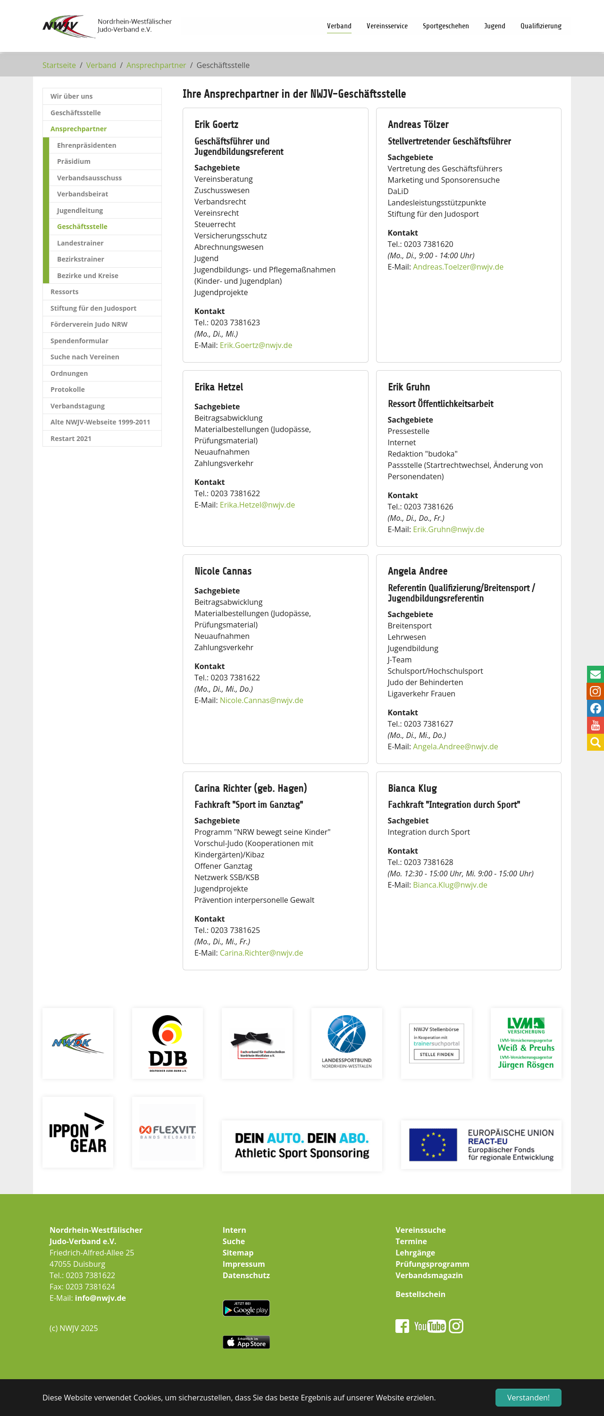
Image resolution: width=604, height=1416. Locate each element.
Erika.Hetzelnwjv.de (257, 505)
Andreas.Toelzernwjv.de (458, 267)
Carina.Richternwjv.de (261, 953)
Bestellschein (420, 1294)
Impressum (244, 1264)
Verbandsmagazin (429, 1275)
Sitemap (238, 1252)
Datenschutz (246, 1275)
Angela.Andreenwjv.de (455, 746)
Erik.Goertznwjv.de (256, 345)
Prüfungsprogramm (432, 1264)
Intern (234, 1230)
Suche (234, 1241)
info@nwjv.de (100, 1298)
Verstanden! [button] (528, 1397)
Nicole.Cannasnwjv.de (261, 700)
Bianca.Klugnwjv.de (450, 885)
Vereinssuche (420, 1230)
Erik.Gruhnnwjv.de (448, 529)
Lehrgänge (415, 1252)
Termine (411, 1241)
